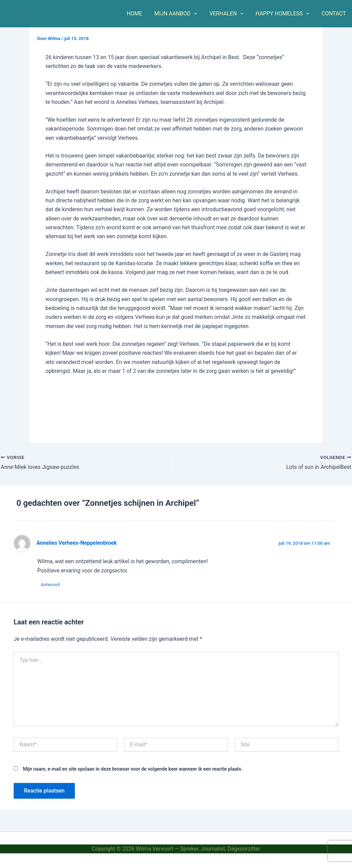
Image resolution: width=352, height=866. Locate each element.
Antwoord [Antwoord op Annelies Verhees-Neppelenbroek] (50, 584)
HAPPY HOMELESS (284, 13)
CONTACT (334, 13)
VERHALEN (229, 13)
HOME (139, 13)
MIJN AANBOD (179, 13)
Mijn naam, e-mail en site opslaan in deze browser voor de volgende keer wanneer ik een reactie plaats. (133, 769)
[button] (197, 13)
